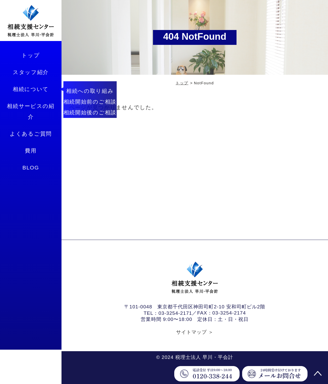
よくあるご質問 (31, 134)
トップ (31, 55)
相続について (31, 89)
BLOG (30, 167)
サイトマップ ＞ (195, 332)
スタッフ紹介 (31, 72)
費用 (30, 151)
